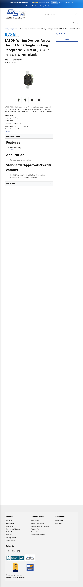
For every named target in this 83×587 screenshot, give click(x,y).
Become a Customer (38, 523)
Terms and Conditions (38, 535)
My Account (35, 520)
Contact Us (34, 532)
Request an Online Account (40, 526)
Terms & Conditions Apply (35, 6)
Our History (10, 523)
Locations (9, 526)
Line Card (58, 523)
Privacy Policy (11, 537)
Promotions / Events (13, 529)
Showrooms (59, 520)
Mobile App (10, 532)
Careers (9, 535)
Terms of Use (10, 540)
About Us (9, 520)
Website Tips (35, 529)
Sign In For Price (62, 34)
